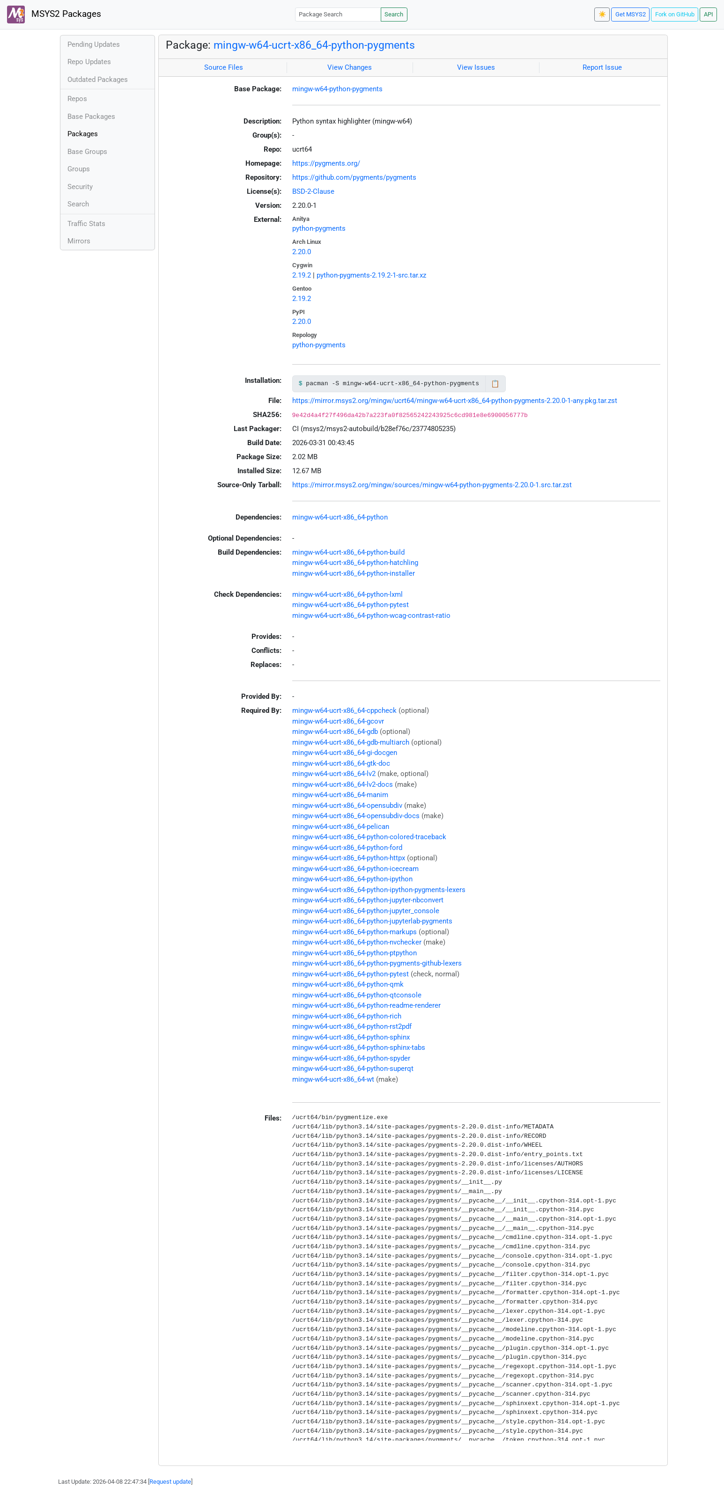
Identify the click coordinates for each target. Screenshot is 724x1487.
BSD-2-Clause (313, 191)
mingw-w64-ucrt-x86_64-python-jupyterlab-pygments (372, 921)
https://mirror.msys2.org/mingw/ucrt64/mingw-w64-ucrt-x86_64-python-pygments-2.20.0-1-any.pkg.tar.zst (454, 400)
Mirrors (78, 241)
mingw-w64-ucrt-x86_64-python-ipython (352, 879)
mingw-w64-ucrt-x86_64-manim (340, 795)
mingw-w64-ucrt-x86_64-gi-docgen (344, 752)
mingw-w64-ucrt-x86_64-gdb (335, 731)
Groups (78, 169)
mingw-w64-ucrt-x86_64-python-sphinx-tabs (358, 1047)
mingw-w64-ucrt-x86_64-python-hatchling (355, 562)
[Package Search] (338, 14)
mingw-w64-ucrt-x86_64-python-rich (346, 1016)
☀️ (602, 14)
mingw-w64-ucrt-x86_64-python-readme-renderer (366, 1005)
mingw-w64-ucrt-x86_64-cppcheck (344, 710)
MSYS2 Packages (54, 14)
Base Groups (87, 151)
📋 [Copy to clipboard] (495, 384)
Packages (82, 134)
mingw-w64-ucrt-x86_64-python (340, 517)
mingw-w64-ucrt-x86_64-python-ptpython (354, 953)
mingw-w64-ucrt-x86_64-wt (333, 1079)
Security (80, 187)
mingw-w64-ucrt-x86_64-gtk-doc (341, 763)
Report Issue (602, 67)
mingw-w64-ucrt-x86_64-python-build (348, 552)
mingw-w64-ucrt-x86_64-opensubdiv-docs (356, 816)
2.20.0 (301, 252)
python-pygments (319, 228)
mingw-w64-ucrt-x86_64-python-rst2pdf (352, 1026)
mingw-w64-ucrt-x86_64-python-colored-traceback (369, 837)
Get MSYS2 (630, 14)
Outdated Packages (97, 79)
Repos (77, 99)
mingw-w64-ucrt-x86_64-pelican (340, 826)
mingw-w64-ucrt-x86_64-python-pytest (350, 605)
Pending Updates (93, 44)
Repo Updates (89, 62)
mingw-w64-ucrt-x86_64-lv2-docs (342, 784)
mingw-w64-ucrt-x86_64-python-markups (354, 932)
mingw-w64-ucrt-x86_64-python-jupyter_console (365, 911)
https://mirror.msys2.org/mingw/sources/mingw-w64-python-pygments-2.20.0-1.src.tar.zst (432, 485)
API (708, 14)
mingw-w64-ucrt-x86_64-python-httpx (348, 858)
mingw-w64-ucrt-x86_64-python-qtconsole (356, 995)
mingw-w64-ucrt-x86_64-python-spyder (351, 1058)
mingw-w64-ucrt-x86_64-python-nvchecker (356, 942)
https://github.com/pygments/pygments (354, 177)
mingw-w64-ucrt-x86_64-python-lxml (347, 594)
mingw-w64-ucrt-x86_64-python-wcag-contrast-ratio (371, 615)
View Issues (476, 67)
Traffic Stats (86, 224)
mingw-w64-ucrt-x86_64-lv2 (334, 773)
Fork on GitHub (674, 14)
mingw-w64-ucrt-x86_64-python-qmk (348, 984)
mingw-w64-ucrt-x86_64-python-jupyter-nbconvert (367, 900)
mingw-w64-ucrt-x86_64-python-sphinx (351, 1037)
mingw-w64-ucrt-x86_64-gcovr (338, 721)
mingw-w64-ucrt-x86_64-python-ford (347, 847)
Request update (170, 1481)
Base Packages (91, 116)
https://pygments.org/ (326, 163)
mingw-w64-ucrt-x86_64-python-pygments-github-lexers (377, 963)
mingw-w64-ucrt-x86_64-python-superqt (353, 1068)
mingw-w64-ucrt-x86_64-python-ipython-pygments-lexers (378, 890)
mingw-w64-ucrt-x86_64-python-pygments (314, 45)
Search (393, 14)
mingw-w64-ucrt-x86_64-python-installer (353, 573)
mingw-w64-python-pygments (337, 89)
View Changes (349, 67)
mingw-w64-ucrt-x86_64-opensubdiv (347, 805)
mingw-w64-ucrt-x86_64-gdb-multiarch (350, 742)
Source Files (223, 67)
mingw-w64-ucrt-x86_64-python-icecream (355, 868)
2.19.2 (301, 275)
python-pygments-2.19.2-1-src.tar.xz (371, 275)
